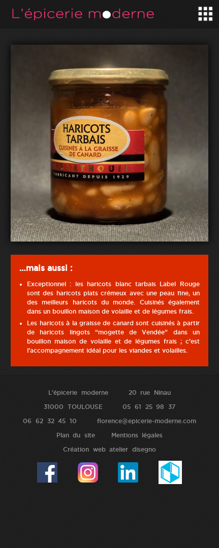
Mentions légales (137, 435)
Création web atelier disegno (109, 449)
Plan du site (75, 435)
